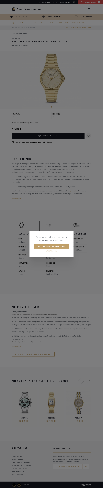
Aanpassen (51, 251)
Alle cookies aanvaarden (51, 246)
